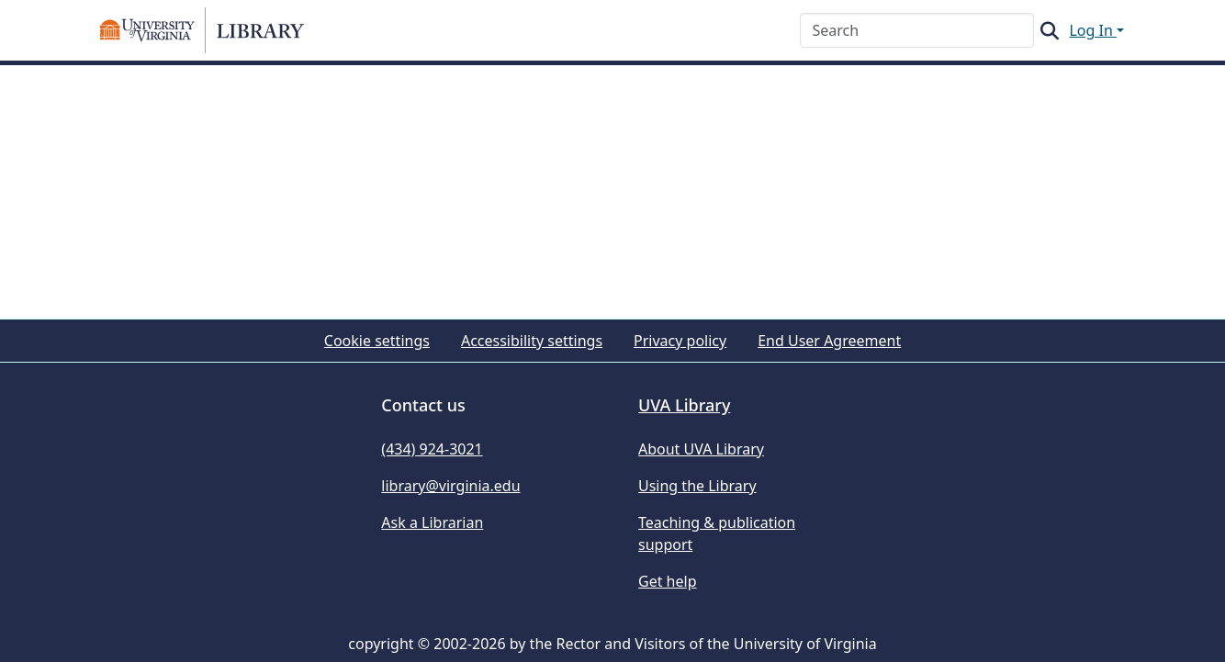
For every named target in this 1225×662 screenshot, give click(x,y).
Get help (667, 581)
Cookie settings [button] (377, 341)
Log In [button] (1093, 30)
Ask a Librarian (432, 522)
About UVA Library (701, 449)
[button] (202, 30)
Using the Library (697, 486)
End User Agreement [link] (829, 341)
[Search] (917, 30)
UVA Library (684, 405)
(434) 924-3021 (431, 449)
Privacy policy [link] (680, 341)
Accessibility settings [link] (531, 341)
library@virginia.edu (450, 486)
